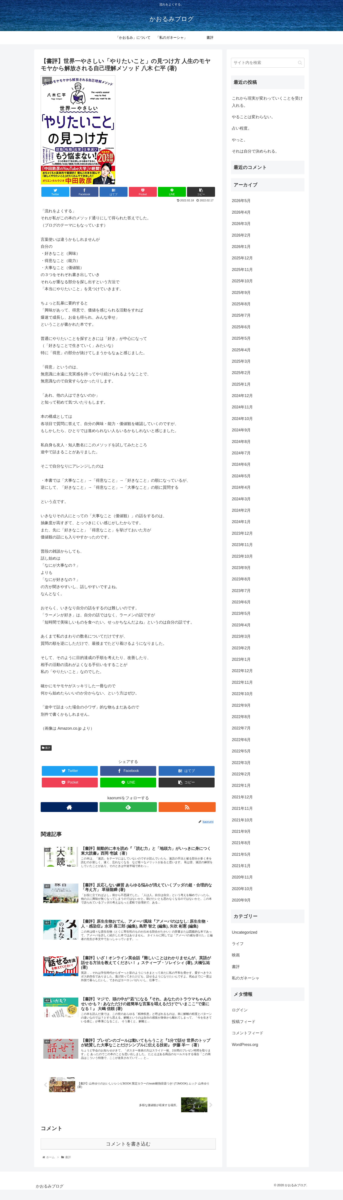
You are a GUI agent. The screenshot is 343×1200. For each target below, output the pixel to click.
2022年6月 (241, 740)
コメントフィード (247, 1033)
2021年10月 (242, 820)
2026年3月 (241, 223)
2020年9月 (241, 900)
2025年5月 (241, 338)
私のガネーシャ (245, 978)
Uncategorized (244, 932)
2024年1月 (241, 522)
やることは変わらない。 (253, 117)
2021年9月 (241, 831)
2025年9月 (241, 292)
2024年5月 (241, 476)
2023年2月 (241, 648)
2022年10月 (242, 694)
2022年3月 (241, 763)
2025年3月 (241, 361)
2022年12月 (242, 671)
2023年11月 (242, 545)
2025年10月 (242, 281)
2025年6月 (241, 327)
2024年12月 (242, 396)
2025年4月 (241, 350)
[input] (267, 63)
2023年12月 (242, 533)
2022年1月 (241, 785)
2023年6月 (241, 602)
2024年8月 (241, 441)
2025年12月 (242, 258)
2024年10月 (242, 418)
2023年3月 (241, 636)
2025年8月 (241, 304)
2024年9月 (241, 430)
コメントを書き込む (128, 1153)
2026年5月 (241, 201)
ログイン (240, 1010)
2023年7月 (241, 591)
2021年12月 (242, 797)
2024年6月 (241, 464)
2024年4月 (241, 487)
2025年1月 (241, 384)
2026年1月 (241, 246)
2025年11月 (242, 269)
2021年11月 (242, 808)
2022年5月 (241, 751)
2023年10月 (242, 556)
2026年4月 (241, 212)
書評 (46, 747)
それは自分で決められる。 (255, 151)
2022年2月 (241, 774)
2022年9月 (241, 705)
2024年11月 (242, 407)
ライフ (238, 944)
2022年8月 (241, 717)
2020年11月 (242, 877)
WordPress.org (245, 1044)
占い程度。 (242, 128)
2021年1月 (241, 866)
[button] (300, 62)
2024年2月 (241, 510)
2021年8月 (241, 843)
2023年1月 (241, 659)
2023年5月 (241, 613)
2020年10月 (242, 889)
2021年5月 (241, 854)
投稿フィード (244, 1021)
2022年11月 (242, 682)
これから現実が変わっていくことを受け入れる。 (267, 101)
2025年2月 (241, 373)
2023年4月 (241, 625)
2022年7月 (241, 728)
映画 (236, 955)
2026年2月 (241, 235)
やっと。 (240, 140)
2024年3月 (241, 499)
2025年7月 (241, 315)
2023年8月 (241, 579)
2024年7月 (241, 453)
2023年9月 (241, 568)
